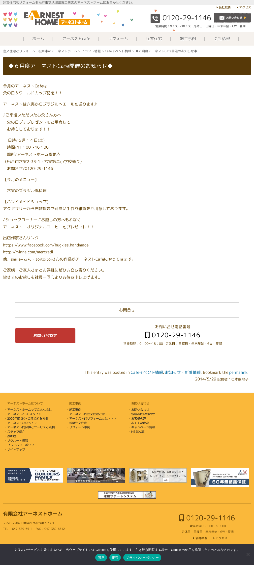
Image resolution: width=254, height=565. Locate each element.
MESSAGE (138, 432)
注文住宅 (154, 38)
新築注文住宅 (78, 423)
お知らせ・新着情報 (183, 372)
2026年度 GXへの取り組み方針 (27, 418)
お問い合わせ (45, 335)
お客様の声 (138, 418)
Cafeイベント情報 (147, 372)
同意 (101, 558)
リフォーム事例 (79, 427)
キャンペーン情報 (143, 427)
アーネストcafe (76, 38)
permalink (238, 372)
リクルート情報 (17, 440)
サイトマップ (16, 449)
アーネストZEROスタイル (24, 414)
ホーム (38, 38)
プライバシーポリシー (22, 445)
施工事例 (188, 38)
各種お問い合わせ (143, 414)
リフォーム (118, 38)
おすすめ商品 (140, 423)
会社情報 (222, 38)
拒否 (115, 558)
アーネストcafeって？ (22, 423)
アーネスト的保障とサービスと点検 (31, 427)
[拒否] (247, 554)
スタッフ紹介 (16, 432)
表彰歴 (11, 436)
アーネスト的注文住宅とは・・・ (91, 414)
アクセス (245, 7)
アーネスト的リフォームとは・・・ (93, 418)
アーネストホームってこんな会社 (29, 409)
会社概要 (225, 7)
